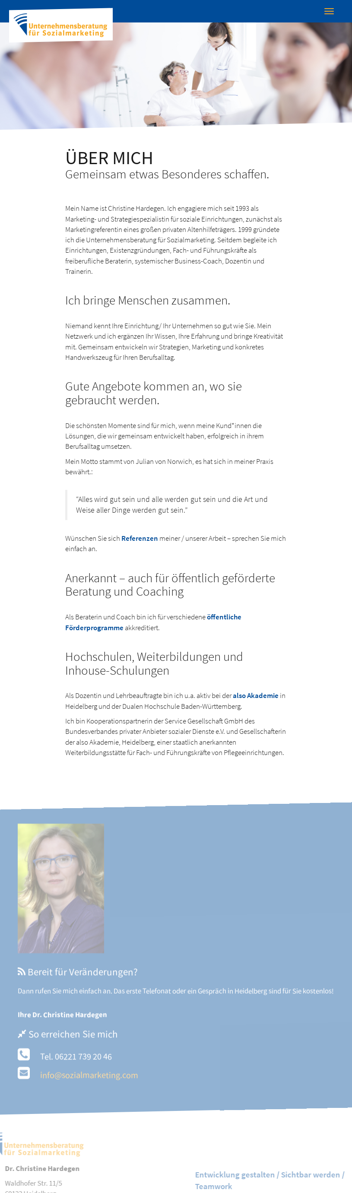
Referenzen (139, 538)
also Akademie (256, 695)
